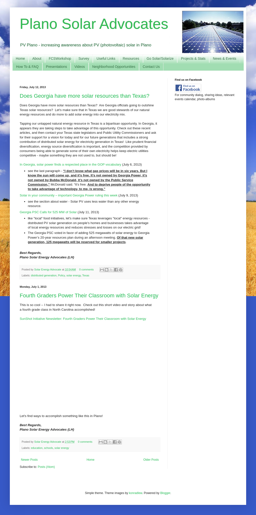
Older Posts (151, 459)
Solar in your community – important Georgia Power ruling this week (68, 195)
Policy (61, 275)
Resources (131, 58)
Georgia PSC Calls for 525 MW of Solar (48, 212)
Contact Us (151, 67)
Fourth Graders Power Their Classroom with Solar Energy (89, 295)
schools (48, 447)
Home (20, 58)
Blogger (165, 493)
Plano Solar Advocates (94, 24)
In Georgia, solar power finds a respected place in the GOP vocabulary (70, 164)
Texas (85, 275)
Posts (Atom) (46, 467)
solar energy (73, 275)
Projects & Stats (193, 58)
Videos (79, 67)
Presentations (56, 67)
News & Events (224, 58)
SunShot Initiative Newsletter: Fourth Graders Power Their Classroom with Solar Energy (83, 319)
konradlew (135, 493)
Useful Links (105, 58)
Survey (84, 58)
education (37, 447)
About (36, 58)
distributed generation (44, 275)
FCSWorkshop (60, 58)
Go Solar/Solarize (160, 58)
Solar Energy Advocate (48, 269)
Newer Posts (29, 459)
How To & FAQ (27, 67)
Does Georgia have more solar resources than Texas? (84, 96)
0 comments (86, 269)
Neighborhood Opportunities (113, 67)
